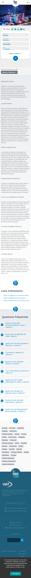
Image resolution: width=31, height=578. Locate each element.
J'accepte (15, 573)
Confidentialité (11, 551)
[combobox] (15, 35)
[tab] (7, 29)
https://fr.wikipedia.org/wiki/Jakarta (15, 298)
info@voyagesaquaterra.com (15, 528)
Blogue (4, 551)
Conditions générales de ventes (22, 553)
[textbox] (6, 40)
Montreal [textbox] (5, 35)
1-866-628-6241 (15, 525)
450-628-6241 (15, 522)
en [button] (28, 2)
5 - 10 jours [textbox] (6, 49)
